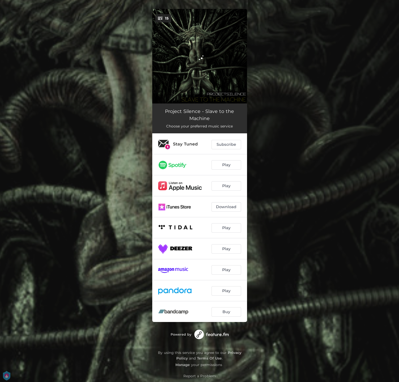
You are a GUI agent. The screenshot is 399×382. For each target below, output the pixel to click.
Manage (182, 364)
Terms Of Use (209, 358)
